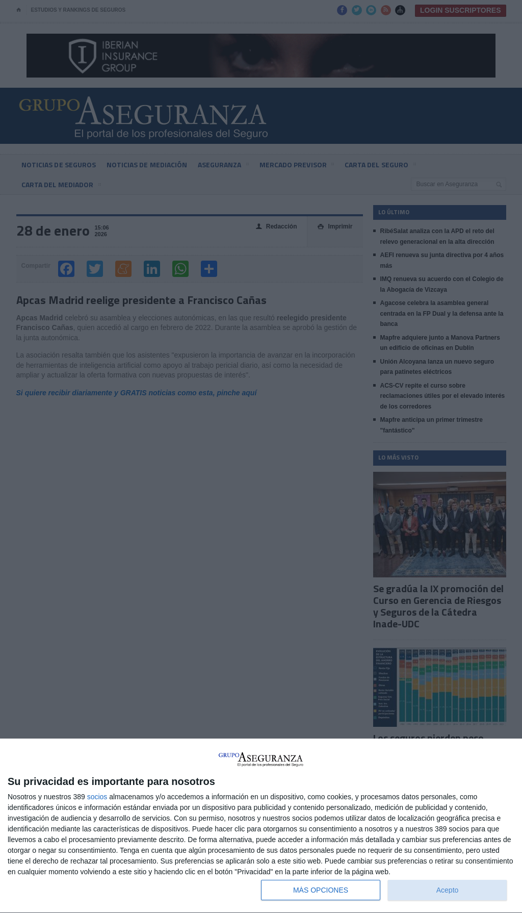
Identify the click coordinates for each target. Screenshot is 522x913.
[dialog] (261, 826)
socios (97, 796)
